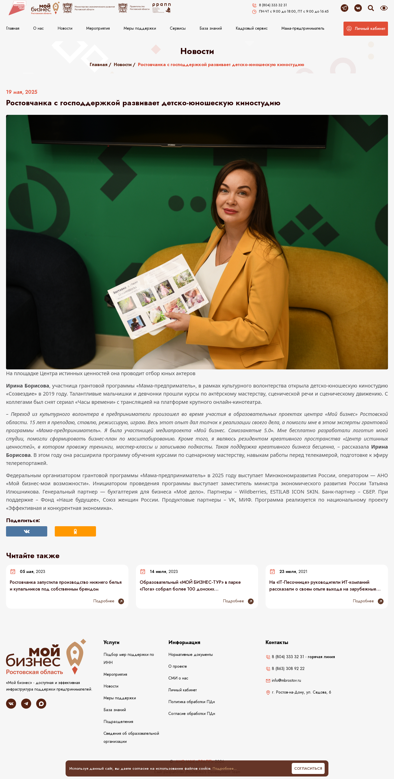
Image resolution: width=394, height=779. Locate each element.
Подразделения (118, 721)
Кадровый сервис (252, 28)
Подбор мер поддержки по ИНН (129, 658)
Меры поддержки (140, 28)
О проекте (177, 666)
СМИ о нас (178, 678)
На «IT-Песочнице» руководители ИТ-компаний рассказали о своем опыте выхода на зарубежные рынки (322, 585)
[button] (365, 29)
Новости (65, 28)
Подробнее (109, 601)
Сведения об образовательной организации (131, 737)
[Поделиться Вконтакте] (26, 531)
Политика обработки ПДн (191, 702)
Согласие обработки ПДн (191, 713)
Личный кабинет (182, 690)
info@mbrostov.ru (283, 680)
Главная (12, 28)
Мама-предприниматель (302, 28)
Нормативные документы (190, 654)
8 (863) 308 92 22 (285, 668)
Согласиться (308, 768)
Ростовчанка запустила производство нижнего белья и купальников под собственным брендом (66, 585)
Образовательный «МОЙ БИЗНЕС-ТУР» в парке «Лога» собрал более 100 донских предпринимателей (190, 585)
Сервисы (178, 28)
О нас (38, 28)
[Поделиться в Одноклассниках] (75, 531)
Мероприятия (98, 28)
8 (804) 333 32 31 (285, 657)
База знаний (211, 28)
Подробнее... (225, 768)
